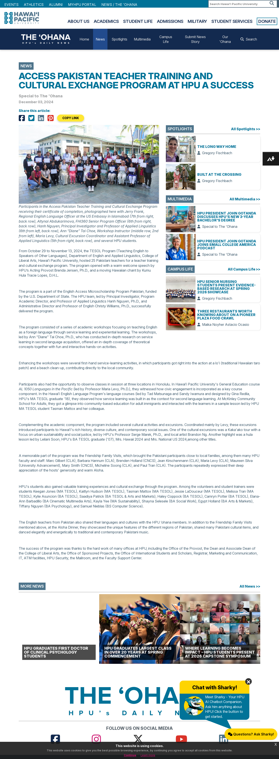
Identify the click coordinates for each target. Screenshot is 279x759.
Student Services (231, 21)
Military (197, 21)
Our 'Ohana (225, 39)
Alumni (56, 4)
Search (248, 39)
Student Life (138, 21)
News (100, 39)
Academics (106, 21)
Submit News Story (195, 39)
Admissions (170, 21)
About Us (78, 21)
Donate (267, 21)
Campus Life (165, 39)
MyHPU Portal (82, 4)
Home (84, 39)
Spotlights (119, 39)
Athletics (34, 4)
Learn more (148, 755)
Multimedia (142, 39)
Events (11, 4)
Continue (130, 755)
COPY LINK (70, 118)
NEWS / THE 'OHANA (119, 4)
